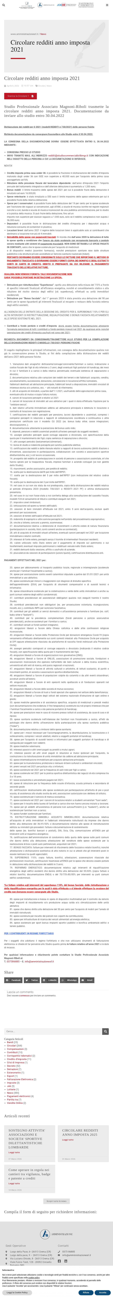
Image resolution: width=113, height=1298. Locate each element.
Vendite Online (14, 1103)
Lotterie (11, 1089)
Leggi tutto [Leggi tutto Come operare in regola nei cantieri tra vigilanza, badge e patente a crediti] (14, 1183)
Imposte (11, 1082)
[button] (3, 5)
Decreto (11, 1065)
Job (9, 1086)
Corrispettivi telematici (18, 1055)
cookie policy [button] (33, 1284)
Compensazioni (15, 1049)
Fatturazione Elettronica (19, 1079)
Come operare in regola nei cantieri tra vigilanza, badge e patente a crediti (28, 1174)
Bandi (10, 1042)
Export (10, 1076)
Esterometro (13, 1072)
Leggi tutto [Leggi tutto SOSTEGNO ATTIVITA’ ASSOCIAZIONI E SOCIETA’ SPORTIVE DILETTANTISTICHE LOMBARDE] (14, 1152)
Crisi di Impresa (15, 1062)
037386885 (12, 961)
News (49, 86)
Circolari (42, 86)
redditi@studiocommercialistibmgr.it (68, 155)
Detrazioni (12, 1069)
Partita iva (12, 1099)
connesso (24, 995)
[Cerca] (105, 1031)
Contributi (12, 1052)
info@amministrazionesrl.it (37, 961)
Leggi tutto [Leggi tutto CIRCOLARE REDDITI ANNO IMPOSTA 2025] (68, 1140)
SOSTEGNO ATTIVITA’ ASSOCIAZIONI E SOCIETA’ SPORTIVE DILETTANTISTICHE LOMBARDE (28, 1138)
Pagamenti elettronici (18, 1096)
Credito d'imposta (16, 1059)
